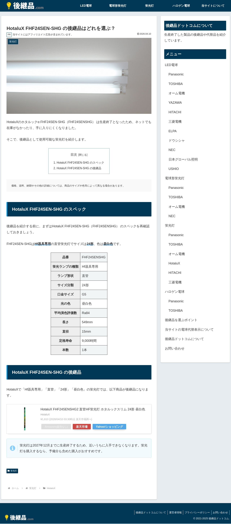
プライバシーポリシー (196, 512)
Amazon (56, 427)
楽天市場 (82, 427)
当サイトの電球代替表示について (189, 329)
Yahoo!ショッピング (109, 427)
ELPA (173, 131)
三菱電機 (175, 121)
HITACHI (175, 112)
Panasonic (176, 74)
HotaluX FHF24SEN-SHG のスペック (80, 162)
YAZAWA (175, 102)
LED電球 (171, 65)
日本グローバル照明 (183, 159)
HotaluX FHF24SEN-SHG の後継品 (79, 168)
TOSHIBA (176, 84)
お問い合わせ (174, 348)
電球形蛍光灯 (174, 178)
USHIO (174, 169)
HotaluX (174, 263)
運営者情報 (173, 512)
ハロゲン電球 (174, 291)
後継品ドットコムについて (184, 339)
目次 (74, 154)
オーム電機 (177, 93)
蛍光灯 (12, 471)
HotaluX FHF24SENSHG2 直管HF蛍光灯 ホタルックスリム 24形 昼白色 (92, 410)
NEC (172, 150)
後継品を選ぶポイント (181, 320)
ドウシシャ (177, 140)
